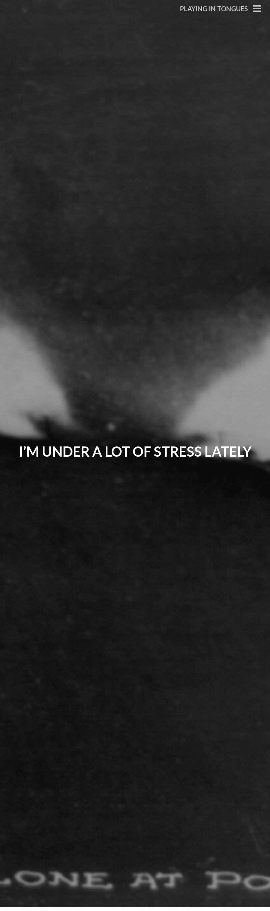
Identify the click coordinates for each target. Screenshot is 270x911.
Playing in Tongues (214, 9)
